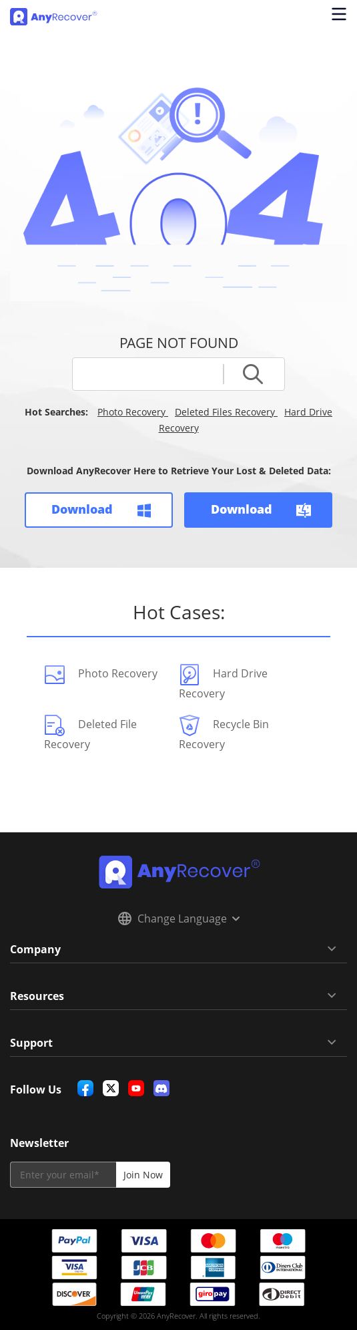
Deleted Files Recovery (226, 411)
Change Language (179, 918)
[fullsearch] (155, 374)
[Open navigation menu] (337, 16)
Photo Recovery (132, 411)
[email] (63, 1175)
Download (98, 510)
